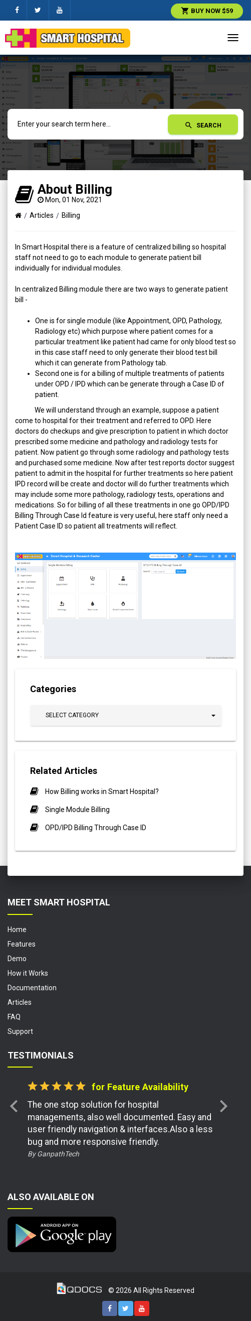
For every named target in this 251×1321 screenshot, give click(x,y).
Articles (42, 215)
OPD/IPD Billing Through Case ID (95, 828)
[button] (126, 715)
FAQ (14, 1017)
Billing (71, 215)
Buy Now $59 (207, 11)
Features (22, 944)
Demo (17, 959)
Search (202, 125)
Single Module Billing (77, 810)
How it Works (28, 973)
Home (17, 930)
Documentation (32, 988)
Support (20, 1031)
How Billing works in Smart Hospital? (102, 791)
